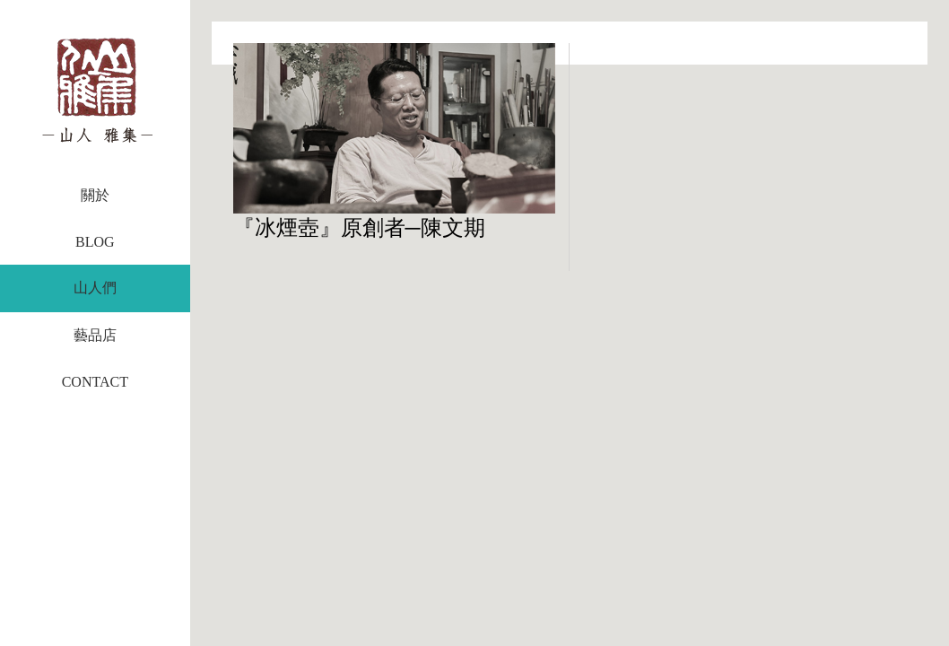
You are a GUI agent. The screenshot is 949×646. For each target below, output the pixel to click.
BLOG (95, 241)
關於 (95, 195)
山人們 (95, 287)
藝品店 (95, 335)
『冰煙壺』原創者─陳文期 (359, 228)
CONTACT (95, 381)
